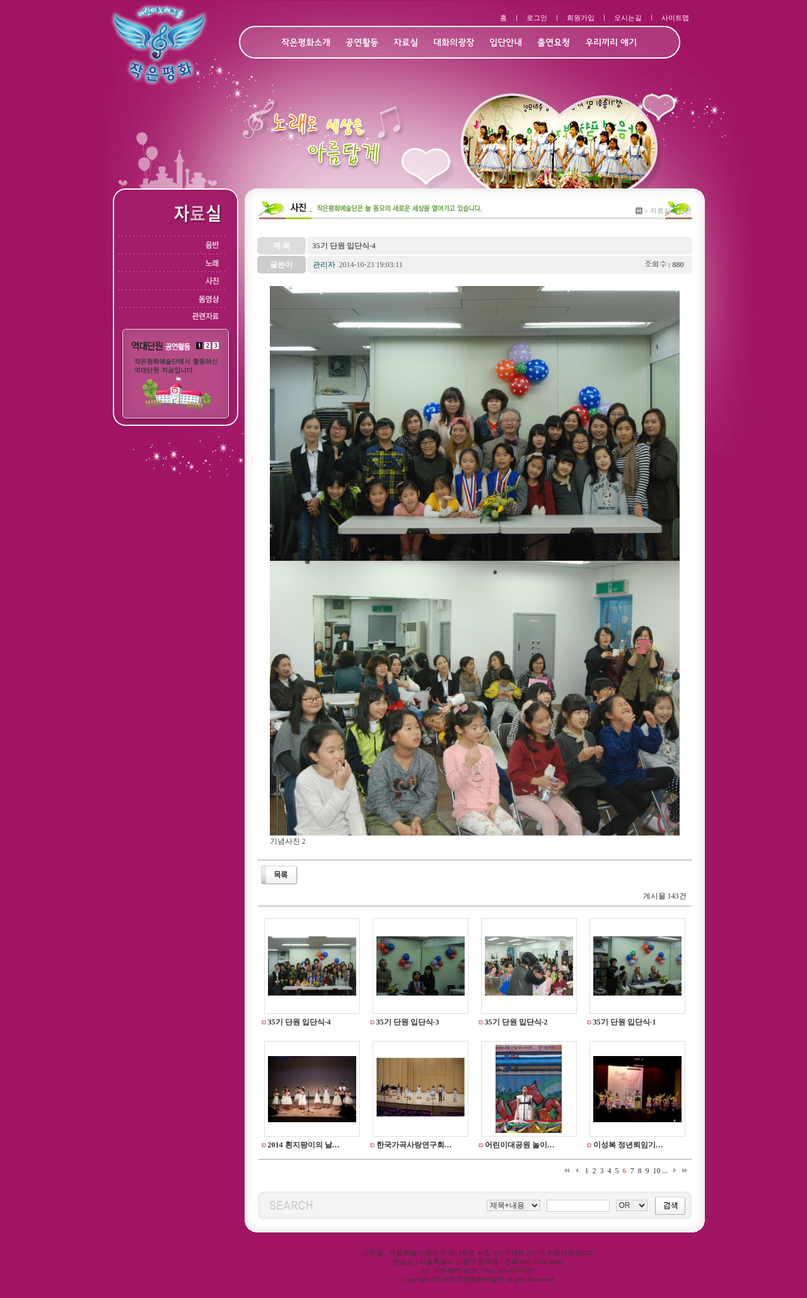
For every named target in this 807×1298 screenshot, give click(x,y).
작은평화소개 (305, 43)
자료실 (405, 43)
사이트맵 (675, 17)
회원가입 (581, 17)
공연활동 (361, 43)
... (665, 1170)
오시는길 (628, 17)
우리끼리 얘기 (611, 43)
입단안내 (505, 43)
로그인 (536, 17)
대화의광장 (453, 43)
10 (657, 1170)
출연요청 (553, 43)
